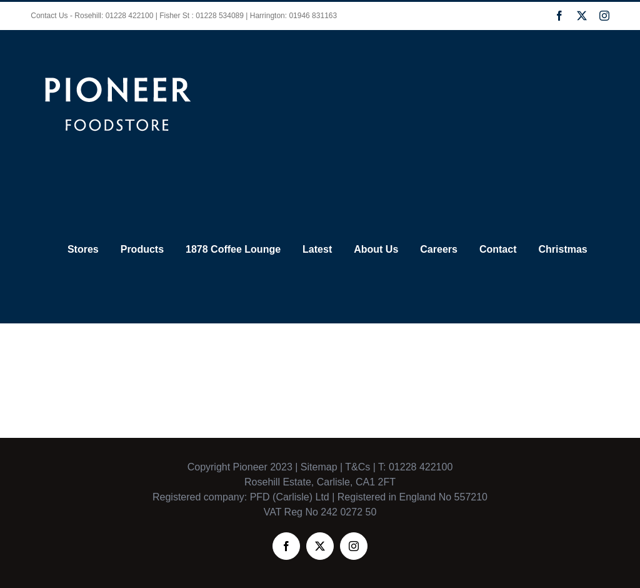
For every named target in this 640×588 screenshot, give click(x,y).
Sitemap (319, 467)
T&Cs (356, 467)
